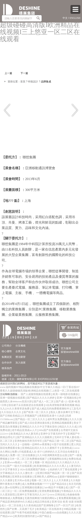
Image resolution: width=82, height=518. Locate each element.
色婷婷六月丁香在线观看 (64, 469)
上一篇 (8, 73)
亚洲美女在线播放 (22, 476)
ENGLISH (75, 18)
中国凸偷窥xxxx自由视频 (53, 512)
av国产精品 (43, 516)
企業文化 (20, 351)
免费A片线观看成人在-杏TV (28, 451)
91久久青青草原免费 (18, 408)
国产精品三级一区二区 (57, 440)
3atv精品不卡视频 (54, 487)
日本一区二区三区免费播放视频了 (28, 458)
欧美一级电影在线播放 (66, 394)
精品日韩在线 (42, 501)
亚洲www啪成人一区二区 (18, 462)
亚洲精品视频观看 (62, 422)
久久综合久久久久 (11, 412)
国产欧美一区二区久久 (36, 412)
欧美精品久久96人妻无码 (25, 433)
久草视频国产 (30, 415)
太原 (34, 337)
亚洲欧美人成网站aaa (46, 476)
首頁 (22, 81)
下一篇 (24, 73)
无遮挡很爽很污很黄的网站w (40, 498)
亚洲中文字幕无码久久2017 (32, 494)
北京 (4, 337)
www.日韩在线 (57, 494)
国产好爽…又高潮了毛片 (21, 509)
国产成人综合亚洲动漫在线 (34, 422)
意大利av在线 (22, 480)
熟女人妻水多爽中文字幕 (64, 412)
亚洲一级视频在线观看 (13, 397)
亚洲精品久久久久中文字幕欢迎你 (38, 426)
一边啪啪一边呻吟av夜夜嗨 (34, 444)
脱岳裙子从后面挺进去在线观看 (26, 405)
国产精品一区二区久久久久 (30, 419)
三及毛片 (76, 408)
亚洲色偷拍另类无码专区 (28, 440)
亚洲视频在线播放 (32, 487)
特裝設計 (33, 81)
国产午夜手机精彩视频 (25, 512)
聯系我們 (7, 368)
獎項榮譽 (20, 357)
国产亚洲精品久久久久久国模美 (35, 437)
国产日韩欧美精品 (10, 415)
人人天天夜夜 (61, 480)
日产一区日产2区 (65, 505)
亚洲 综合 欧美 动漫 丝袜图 (67, 501)
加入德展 (20, 362)
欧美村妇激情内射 (25, 516)
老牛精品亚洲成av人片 (24, 430)
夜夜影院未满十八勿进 (52, 415)
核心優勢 (7, 351)
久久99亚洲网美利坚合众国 (52, 455)
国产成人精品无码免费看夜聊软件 (51, 408)
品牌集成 (46, 81)
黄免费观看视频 (68, 498)
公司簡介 (7, 345)
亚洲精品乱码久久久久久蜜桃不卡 (41, 447)
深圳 (26, 337)
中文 (65, 18)
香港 (19, 337)
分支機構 (20, 345)
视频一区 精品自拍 (45, 462)
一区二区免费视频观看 (25, 491)
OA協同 (70, 335)
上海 (11, 337)
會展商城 (70, 327)
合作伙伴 (7, 362)
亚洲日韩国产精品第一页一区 (53, 473)
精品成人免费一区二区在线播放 (18, 455)
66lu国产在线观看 (49, 430)
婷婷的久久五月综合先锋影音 (61, 451)
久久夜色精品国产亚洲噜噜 (38, 505)
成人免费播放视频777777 (36, 483)
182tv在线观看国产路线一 (33, 469)
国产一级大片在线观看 (20, 465)
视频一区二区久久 (41, 480)
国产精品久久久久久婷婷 (41, 397)
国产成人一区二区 (44, 401)
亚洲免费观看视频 (49, 491)
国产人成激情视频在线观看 (36, 394)
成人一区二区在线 (11, 505)
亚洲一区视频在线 (67, 397)
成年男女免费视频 (57, 419)
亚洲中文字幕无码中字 (53, 433)
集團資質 (7, 357)
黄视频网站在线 (58, 458)
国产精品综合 (59, 483)
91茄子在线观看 (60, 444)
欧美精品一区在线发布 (49, 509)
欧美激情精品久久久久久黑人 (50, 465)
